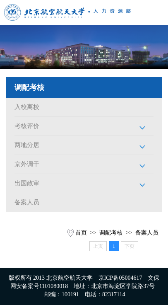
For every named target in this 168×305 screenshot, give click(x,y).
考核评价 (26, 126)
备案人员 (26, 202)
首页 (81, 233)
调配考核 (110, 233)
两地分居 (26, 145)
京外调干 (26, 164)
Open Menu (155, 12)
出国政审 (26, 183)
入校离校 (26, 107)
